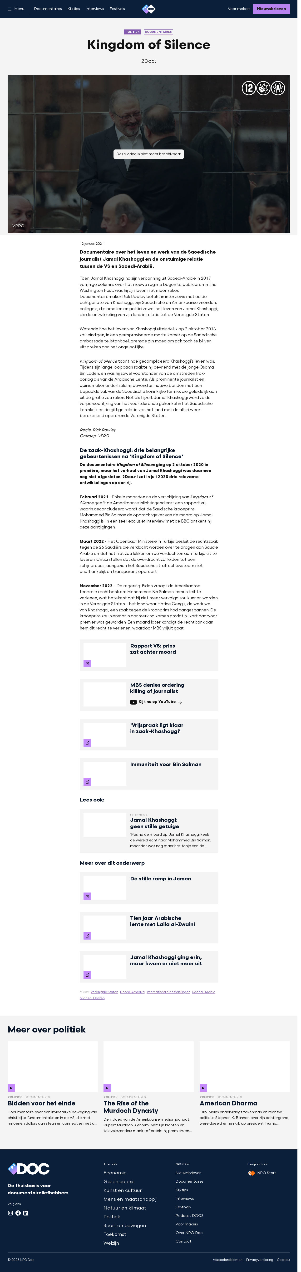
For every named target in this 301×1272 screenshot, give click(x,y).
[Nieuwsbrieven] (271, 9)
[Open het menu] (16, 9)
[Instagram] (10, 1213)
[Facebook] (18, 1213)
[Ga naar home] (149, 9)
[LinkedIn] (26, 1213)
